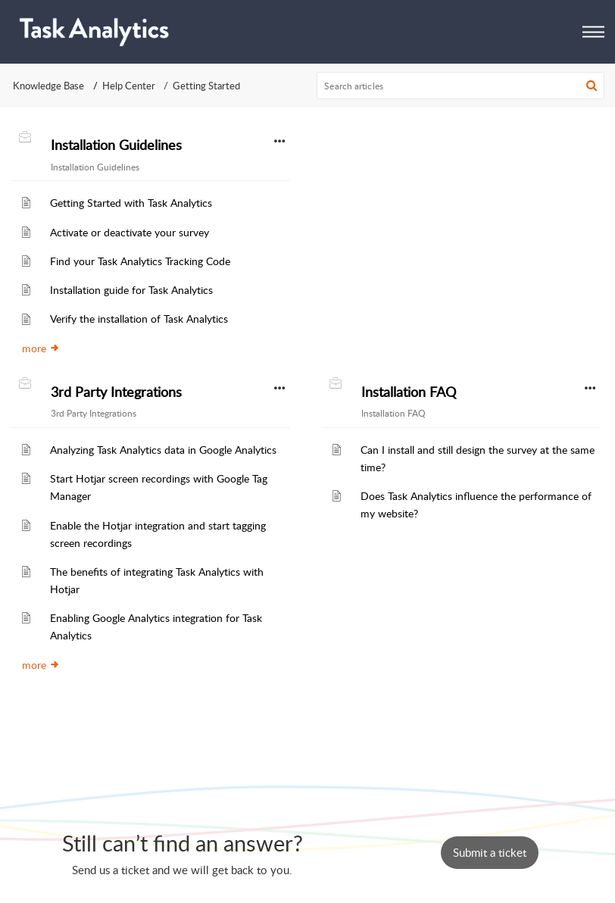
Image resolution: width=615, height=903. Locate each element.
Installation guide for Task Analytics (131, 289)
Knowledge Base (48, 85)
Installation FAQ (408, 392)
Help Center (128, 85)
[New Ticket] (490, 852)
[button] (593, 31)
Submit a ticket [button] (489, 852)
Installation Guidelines (116, 145)
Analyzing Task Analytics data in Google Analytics (163, 449)
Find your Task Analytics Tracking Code (140, 260)
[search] (460, 85)
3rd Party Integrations (116, 392)
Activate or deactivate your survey (129, 231)
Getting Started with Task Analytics (131, 202)
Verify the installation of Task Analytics (139, 318)
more (41, 348)
